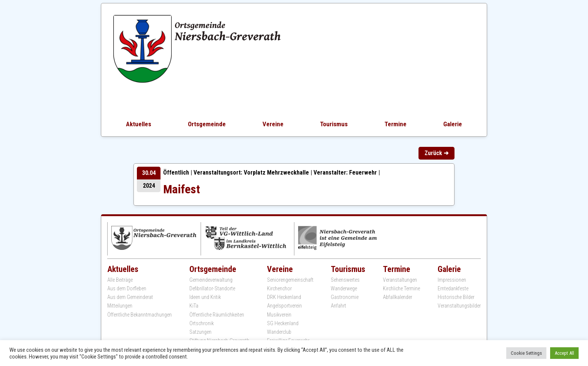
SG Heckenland (282, 323)
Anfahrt (338, 306)
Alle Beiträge (120, 280)
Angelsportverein (284, 306)
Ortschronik (201, 323)
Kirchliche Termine (401, 288)
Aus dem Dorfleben (126, 288)
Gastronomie (344, 297)
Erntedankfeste (453, 288)
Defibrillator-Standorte (212, 288)
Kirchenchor (279, 288)
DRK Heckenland (284, 297)
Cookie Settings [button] (526, 353)
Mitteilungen (119, 306)
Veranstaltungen (400, 280)
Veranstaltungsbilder (459, 306)
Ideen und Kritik (205, 297)
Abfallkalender (397, 297)
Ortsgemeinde (207, 124)
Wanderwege (344, 288)
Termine (395, 124)
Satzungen (200, 332)
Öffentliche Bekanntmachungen (139, 315)
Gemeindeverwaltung (210, 280)
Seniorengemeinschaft (290, 280)
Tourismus (334, 124)
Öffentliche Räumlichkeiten (216, 315)
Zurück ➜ (436, 153)
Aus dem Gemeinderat (130, 297)
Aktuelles (138, 124)
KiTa (193, 306)
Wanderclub (279, 332)
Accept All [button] (564, 353)
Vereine (273, 124)
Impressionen (452, 280)
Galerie (452, 124)
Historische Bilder (456, 297)
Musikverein (279, 315)
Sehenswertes (345, 280)
